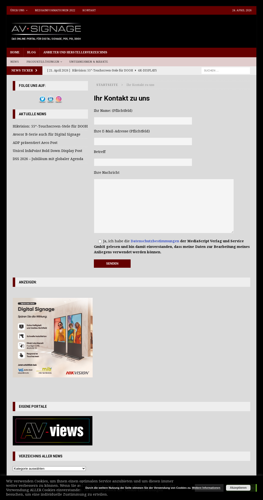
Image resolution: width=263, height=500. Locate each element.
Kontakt (89, 10)
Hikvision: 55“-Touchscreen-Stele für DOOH (50, 126)
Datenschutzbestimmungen (155, 241)
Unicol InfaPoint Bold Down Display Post (47, 151)
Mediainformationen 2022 (55, 10)
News (14, 61)
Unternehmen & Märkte (88, 61)
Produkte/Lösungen (42, 61)
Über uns (17, 10)
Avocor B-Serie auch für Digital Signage (46, 134)
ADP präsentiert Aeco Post (35, 143)
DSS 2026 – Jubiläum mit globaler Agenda (48, 159)
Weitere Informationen (206, 487)
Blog (31, 52)
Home (15, 52)
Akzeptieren (238, 487)
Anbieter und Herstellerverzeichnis (75, 52)
